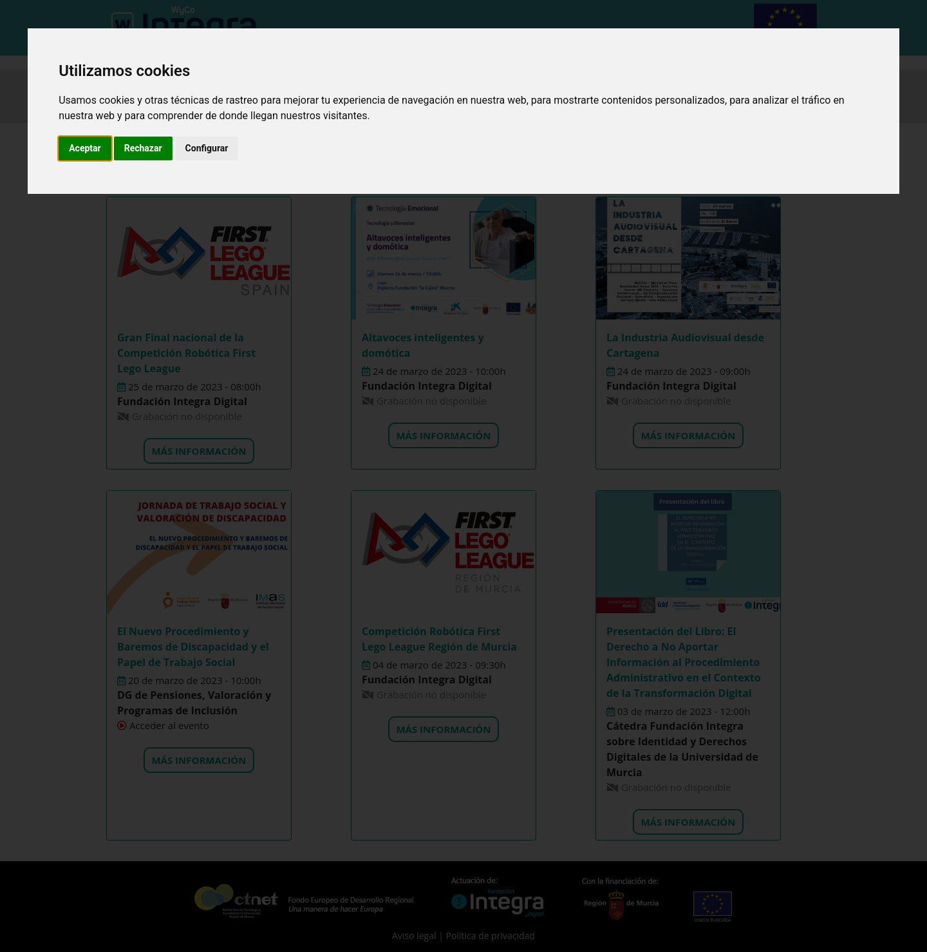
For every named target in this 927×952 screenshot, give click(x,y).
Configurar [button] (207, 148)
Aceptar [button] (85, 148)
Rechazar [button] (143, 148)
